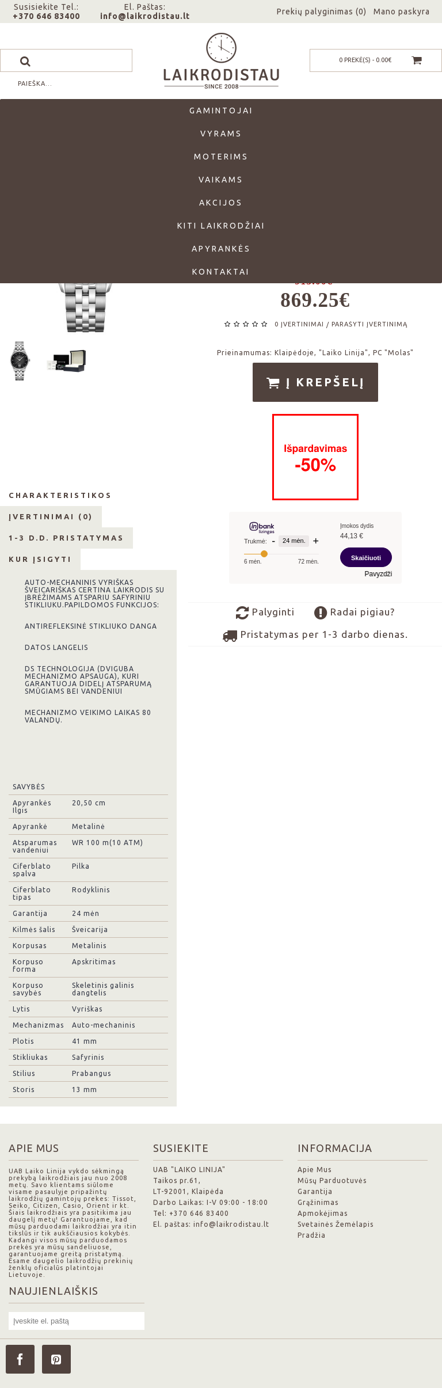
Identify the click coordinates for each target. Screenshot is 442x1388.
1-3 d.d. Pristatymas (66, 538)
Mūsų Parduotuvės (332, 1180)
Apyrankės (221, 248)
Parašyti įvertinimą (369, 324)
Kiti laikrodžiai (221, 225)
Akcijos (221, 202)
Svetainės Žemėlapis (336, 1224)
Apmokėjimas (323, 1213)
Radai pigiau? (354, 613)
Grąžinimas (318, 1202)
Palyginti (265, 613)
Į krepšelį (315, 382)
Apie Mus (315, 1169)
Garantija (315, 1191)
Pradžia (312, 1235)
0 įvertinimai (299, 324)
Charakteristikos (60, 495)
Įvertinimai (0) (51, 516)
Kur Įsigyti (40, 559)
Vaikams (221, 179)
